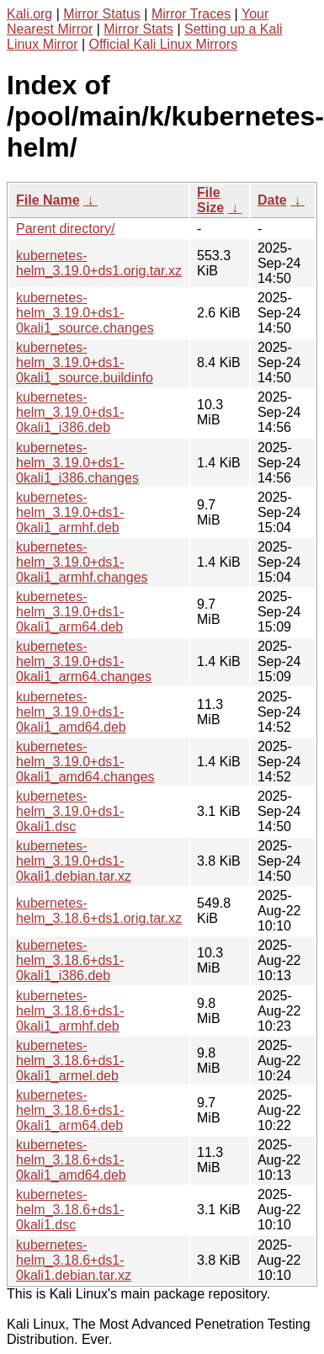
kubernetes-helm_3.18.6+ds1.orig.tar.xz (99, 910)
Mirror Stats (138, 29)
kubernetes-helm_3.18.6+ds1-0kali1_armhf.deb (70, 1011)
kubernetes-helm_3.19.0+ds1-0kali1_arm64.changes (83, 661)
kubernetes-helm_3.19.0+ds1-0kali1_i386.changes (77, 462)
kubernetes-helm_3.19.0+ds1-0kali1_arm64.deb (70, 611)
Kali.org (29, 14)
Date (272, 200)
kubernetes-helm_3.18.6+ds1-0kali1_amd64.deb (71, 1160)
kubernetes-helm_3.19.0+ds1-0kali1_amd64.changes (85, 761)
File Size (210, 200)
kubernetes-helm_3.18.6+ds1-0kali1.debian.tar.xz (73, 1260)
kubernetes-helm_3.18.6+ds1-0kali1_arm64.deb (70, 1110)
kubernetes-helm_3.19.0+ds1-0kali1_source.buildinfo (84, 362)
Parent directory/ (65, 228)
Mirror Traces (191, 14)
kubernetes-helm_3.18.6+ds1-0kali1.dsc (70, 1209)
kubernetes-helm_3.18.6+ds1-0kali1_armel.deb (70, 1060)
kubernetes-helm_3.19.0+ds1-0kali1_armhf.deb (70, 512)
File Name (48, 200)
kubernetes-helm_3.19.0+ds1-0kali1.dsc (70, 811)
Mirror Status (102, 14)
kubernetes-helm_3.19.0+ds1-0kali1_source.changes (85, 313)
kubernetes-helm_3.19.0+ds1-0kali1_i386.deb (70, 412)
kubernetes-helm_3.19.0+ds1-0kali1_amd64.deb (71, 712)
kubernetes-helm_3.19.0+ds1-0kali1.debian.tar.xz (73, 861)
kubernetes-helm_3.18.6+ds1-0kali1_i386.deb (70, 960)
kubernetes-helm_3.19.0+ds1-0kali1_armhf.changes (82, 562)
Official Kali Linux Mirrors (163, 44)
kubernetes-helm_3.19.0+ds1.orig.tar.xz (99, 263)
